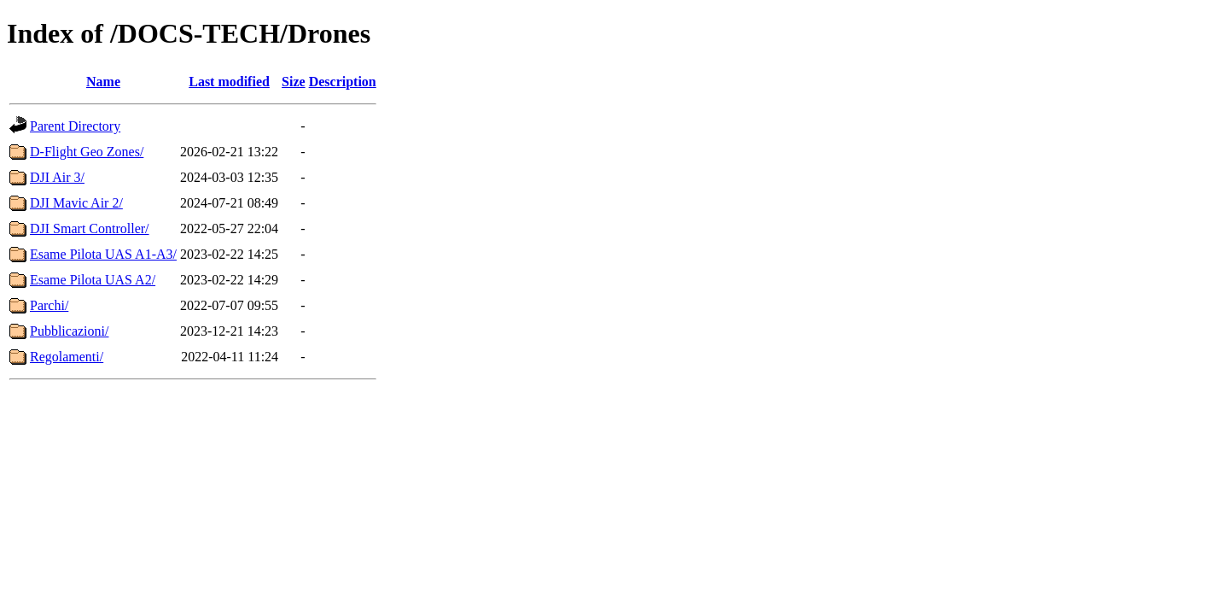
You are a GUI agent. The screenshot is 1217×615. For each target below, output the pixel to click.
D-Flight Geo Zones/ (86, 151)
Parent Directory (75, 126)
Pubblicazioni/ (69, 331)
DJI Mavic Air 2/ (76, 203)
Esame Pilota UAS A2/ (92, 279)
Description (342, 81)
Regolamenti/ (66, 356)
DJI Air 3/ (57, 177)
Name (103, 81)
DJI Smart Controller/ (89, 228)
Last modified (229, 81)
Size (294, 81)
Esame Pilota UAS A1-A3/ (103, 254)
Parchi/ (49, 305)
